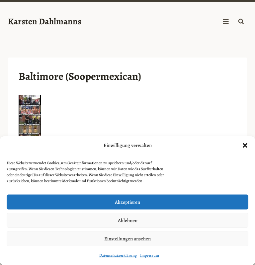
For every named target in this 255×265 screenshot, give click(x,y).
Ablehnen (127, 220)
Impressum (149, 255)
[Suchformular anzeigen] (241, 22)
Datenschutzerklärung (118, 255)
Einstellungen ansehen (127, 238)
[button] (245, 145)
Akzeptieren (127, 202)
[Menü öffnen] (225, 21)
